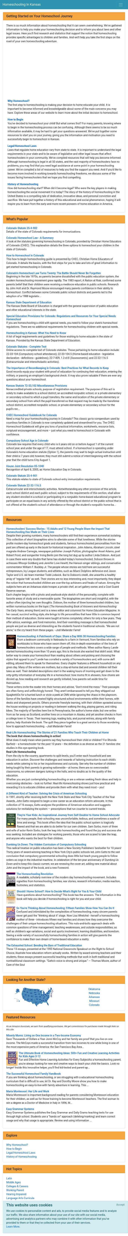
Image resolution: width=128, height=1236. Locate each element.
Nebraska (94, 993)
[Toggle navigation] (120, 4)
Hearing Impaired (16, 1194)
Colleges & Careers (17, 1186)
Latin (9, 1178)
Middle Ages (13, 1182)
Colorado (94, 1004)
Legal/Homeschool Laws (22, 145)
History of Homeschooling (23, 184)
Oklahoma (94, 989)
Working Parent (15, 1190)
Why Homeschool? (19, 100)
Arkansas (94, 997)
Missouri (94, 1000)
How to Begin (15, 119)
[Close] (120, 1205)
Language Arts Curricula (20, 1198)
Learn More (13, 1226)
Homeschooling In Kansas (22, 4)
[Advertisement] (64, 71)
